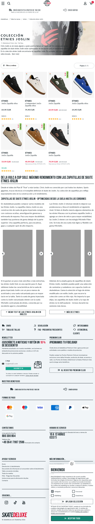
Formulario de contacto (32, 443)
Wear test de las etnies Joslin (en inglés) (23, 313)
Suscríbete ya (18, 368)
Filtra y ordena (9, 65)
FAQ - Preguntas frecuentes (47, 330)
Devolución (40, 326)
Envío (6, 326)
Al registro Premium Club (71, 370)
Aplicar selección (72, 502)
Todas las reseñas (7, 473)
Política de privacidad (58, 513)
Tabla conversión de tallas (10, 471)
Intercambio (80, 326)
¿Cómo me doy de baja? (31, 375)
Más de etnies (72, 312)
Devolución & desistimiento (11, 466)
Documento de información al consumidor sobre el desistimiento (23, 469)
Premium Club (55, 338)
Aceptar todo (72, 518)
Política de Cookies (81, 512)
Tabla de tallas (11, 330)
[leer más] (15, 54)
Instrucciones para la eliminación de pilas (15, 478)
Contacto (5, 480)
